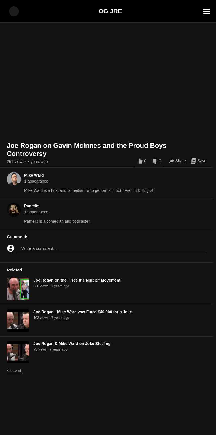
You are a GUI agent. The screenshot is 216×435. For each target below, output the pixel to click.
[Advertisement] (108, 422)
